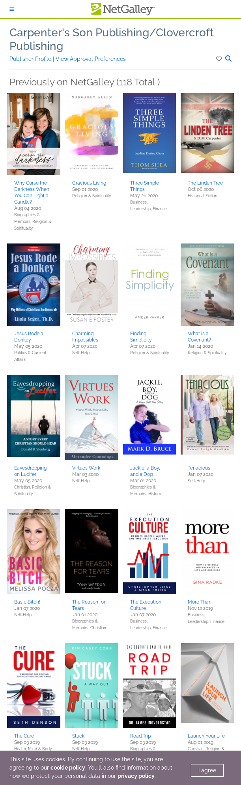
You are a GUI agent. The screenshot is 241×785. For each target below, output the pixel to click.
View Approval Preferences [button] (91, 59)
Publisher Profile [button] (31, 59)
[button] (219, 59)
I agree (207, 770)
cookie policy (67, 767)
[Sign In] (12, 9)
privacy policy (136, 776)
